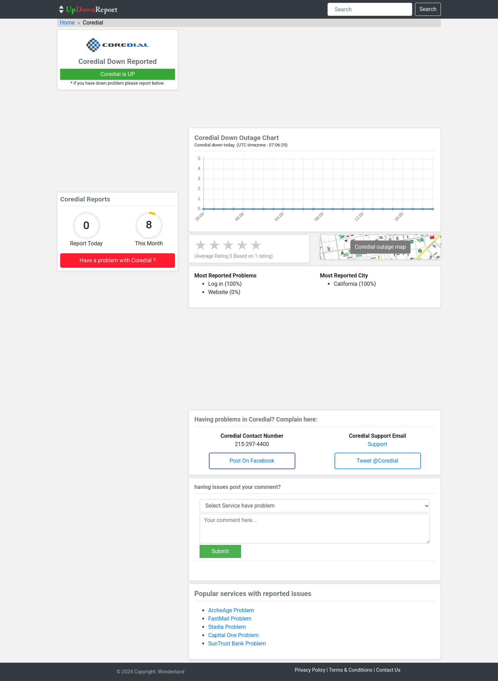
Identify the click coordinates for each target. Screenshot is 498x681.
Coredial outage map (380, 247)
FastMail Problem (229, 618)
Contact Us (388, 670)
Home (67, 22)
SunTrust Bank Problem (237, 643)
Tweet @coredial (377, 460)
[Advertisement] (117, 141)
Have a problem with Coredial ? (118, 260)
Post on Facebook (252, 460)
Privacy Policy (310, 670)
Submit (220, 551)
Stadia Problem (227, 627)
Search (427, 9)
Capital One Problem (233, 635)
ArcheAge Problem (231, 610)
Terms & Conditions (350, 670)
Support (377, 444)
